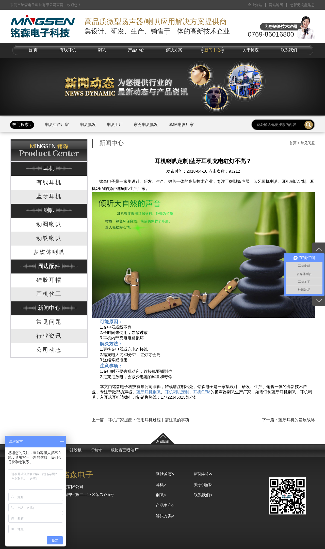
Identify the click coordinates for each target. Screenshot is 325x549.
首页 (293, 143)
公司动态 (49, 350)
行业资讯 (49, 336)
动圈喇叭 (49, 224)
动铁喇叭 (49, 238)
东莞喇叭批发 (146, 124)
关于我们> (203, 484)
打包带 (96, 450)
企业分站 (255, 5)
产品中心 (136, 50)
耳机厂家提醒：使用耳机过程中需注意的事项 (148, 420)
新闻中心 (212, 50)
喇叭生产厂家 (57, 124)
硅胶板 (76, 450)
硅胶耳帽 (49, 280)
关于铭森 (250, 50)
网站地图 (276, 5)
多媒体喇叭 (49, 252)
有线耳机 (68, 50)
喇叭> (161, 495)
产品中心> (165, 505)
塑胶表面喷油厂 (124, 450)
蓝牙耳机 (49, 196)
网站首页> (165, 474)
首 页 (33, 50)
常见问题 (49, 322)
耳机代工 (49, 294)
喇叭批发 (88, 124)
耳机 (49, 168)
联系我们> (203, 495)
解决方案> (165, 516)
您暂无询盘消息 (302, 5)
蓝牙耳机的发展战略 (296, 420)
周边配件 (49, 266)
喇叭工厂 (115, 124)
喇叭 (102, 50)
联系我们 (289, 50)
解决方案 (174, 50)
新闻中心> (203, 474)
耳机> (161, 484)
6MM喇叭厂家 (181, 124)
